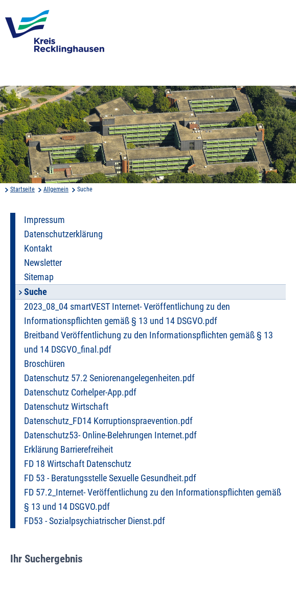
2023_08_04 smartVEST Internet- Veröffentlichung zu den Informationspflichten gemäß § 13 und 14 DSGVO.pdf (127, 314)
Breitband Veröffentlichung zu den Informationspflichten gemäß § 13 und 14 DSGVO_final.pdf (148, 342)
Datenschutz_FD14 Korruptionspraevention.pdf (108, 421)
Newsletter (43, 263)
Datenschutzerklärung (63, 234)
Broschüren (44, 364)
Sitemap (39, 277)
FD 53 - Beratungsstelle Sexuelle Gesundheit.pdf (110, 478)
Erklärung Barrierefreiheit (68, 449)
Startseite (22, 189)
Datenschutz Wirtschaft (66, 407)
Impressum (44, 220)
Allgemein (56, 189)
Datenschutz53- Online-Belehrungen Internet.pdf (110, 435)
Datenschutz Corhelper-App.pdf (80, 392)
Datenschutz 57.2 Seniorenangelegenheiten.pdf (109, 378)
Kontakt (38, 248)
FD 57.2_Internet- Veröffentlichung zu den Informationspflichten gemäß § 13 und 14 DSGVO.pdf (152, 499)
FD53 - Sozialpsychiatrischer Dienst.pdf (94, 521)
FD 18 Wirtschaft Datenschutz (77, 464)
